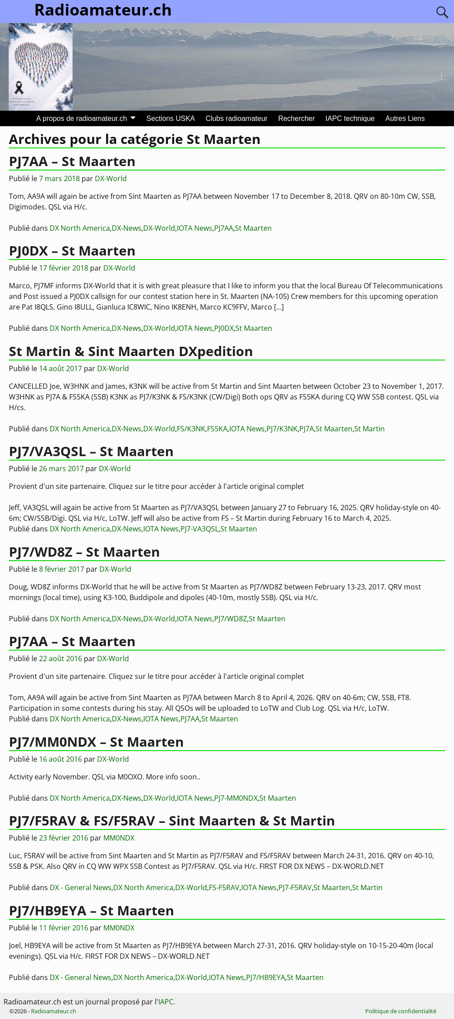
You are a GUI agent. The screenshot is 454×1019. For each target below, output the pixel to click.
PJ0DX (224, 328)
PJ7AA (223, 228)
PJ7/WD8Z (230, 619)
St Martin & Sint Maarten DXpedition (131, 351)
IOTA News (194, 228)
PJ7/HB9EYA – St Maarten (91, 910)
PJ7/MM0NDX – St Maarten (96, 741)
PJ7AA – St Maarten (72, 161)
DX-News (126, 228)
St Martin (369, 429)
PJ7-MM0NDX (236, 798)
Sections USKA (170, 118)
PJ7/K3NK (281, 429)
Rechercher (296, 118)
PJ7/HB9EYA (265, 977)
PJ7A (306, 429)
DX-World (159, 228)
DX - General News (80, 887)
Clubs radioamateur (237, 118)
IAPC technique (350, 118)
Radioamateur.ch (53, 1011)
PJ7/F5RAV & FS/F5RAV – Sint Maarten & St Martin (172, 820)
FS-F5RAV (224, 887)
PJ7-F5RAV (295, 887)
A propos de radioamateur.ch (81, 118)
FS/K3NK (191, 429)
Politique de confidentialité (400, 1011)
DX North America (80, 228)
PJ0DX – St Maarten (72, 250)
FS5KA (217, 429)
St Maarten (253, 228)
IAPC (165, 1002)
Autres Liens (405, 118)
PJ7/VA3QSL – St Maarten (91, 451)
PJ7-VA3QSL (199, 529)
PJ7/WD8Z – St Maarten (84, 551)
